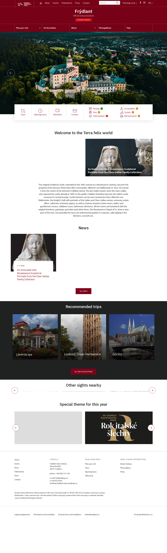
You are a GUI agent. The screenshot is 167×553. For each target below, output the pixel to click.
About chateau (126, 494)
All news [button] (83, 292)
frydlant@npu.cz (62, 508)
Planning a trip (130, 3)
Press (77, 3)
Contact (86, 3)
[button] (15, 458)
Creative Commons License (94, 523)
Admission (89, 506)
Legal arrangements (22, 545)
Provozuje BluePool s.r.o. (143, 545)
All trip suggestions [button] (83, 373)
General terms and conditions (71, 545)
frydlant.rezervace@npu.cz (67, 513)
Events (56, 3)
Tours (87, 498)
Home (16, 490)
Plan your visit (90, 494)
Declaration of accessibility (45, 545)
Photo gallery (125, 498)
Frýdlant (83, 11)
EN (150, 3)
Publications (67, 3)
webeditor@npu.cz (94, 545)
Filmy (122, 502)
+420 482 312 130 (63, 504)
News (47, 3)
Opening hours (91, 502)
